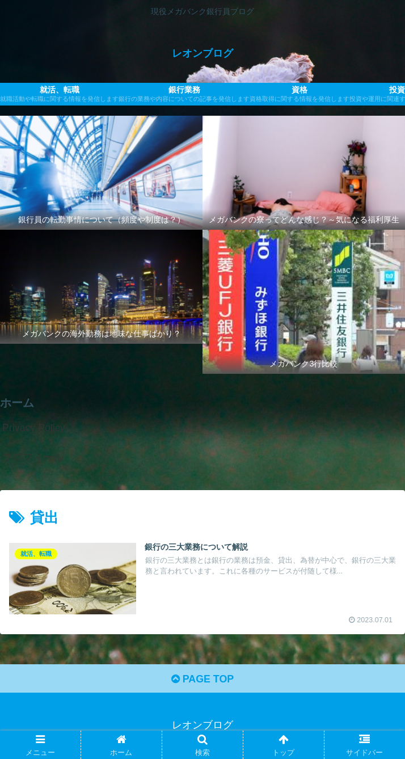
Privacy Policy (34, 427)
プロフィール (33, 457)
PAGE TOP (202, 680)
